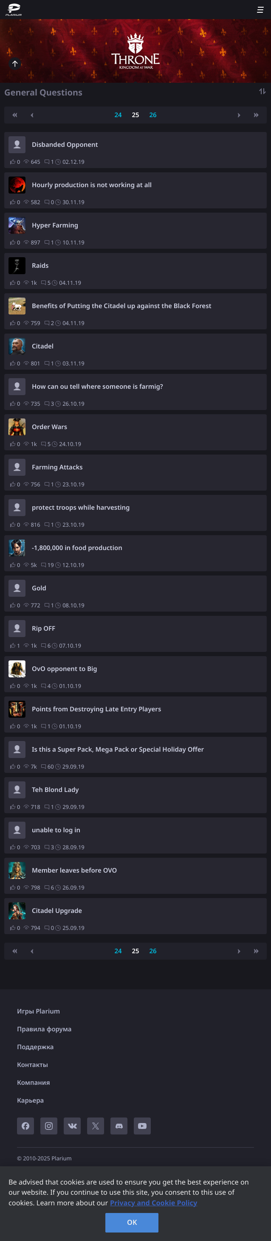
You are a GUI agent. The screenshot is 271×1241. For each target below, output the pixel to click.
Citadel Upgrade (57, 911)
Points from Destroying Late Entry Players (96, 709)
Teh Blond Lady (55, 790)
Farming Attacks (57, 467)
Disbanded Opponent (65, 144)
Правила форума (44, 1029)
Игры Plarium (38, 1011)
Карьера (30, 1100)
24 (117, 115)
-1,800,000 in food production (77, 548)
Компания (33, 1082)
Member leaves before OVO (74, 870)
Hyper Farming (55, 225)
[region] (135, 1203)
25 (135, 115)
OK (132, 1222)
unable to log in (56, 830)
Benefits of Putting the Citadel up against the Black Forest (122, 306)
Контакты (32, 1065)
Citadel (43, 346)
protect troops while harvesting (81, 507)
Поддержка (35, 1047)
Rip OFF (43, 628)
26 (152, 115)
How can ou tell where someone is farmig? (97, 386)
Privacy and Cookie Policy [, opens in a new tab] (153, 1202)
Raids (40, 265)
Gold (39, 588)
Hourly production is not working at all (92, 185)
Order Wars (49, 427)
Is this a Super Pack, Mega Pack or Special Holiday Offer (118, 749)
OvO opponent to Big (64, 669)
